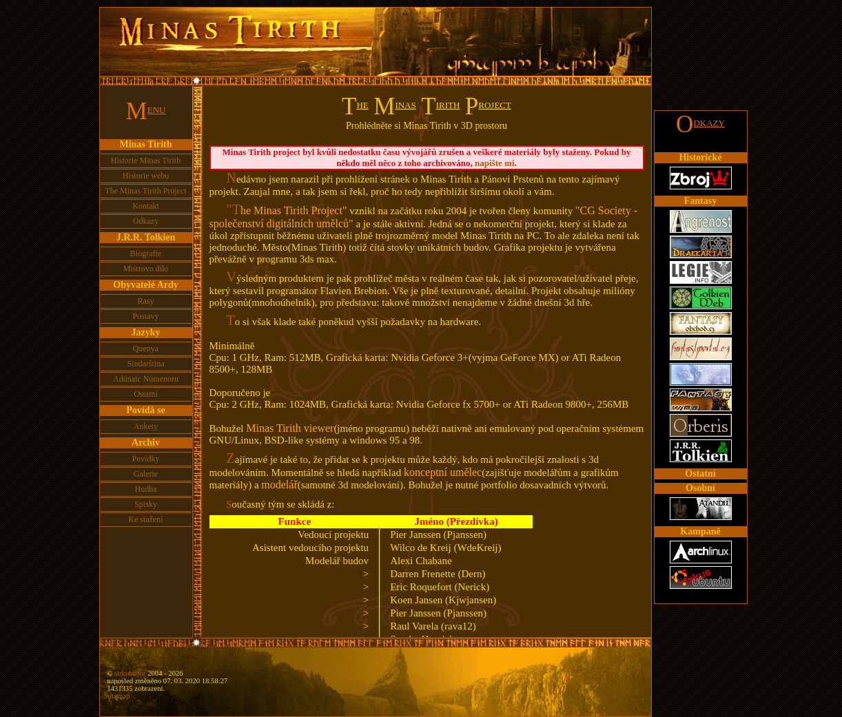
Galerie (146, 474)
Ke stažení (145, 519)
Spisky (145, 504)
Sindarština (146, 363)
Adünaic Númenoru (145, 379)
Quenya (145, 348)
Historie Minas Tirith (146, 160)
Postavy (145, 316)
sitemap (118, 696)
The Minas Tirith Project (145, 191)
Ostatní (146, 394)
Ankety (146, 426)
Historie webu (146, 175)
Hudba (146, 489)
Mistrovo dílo (146, 268)
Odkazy (145, 221)
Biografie (145, 253)
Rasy (146, 301)
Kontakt (145, 206)
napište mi (494, 163)
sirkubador (130, 673)
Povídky (145, 459)
